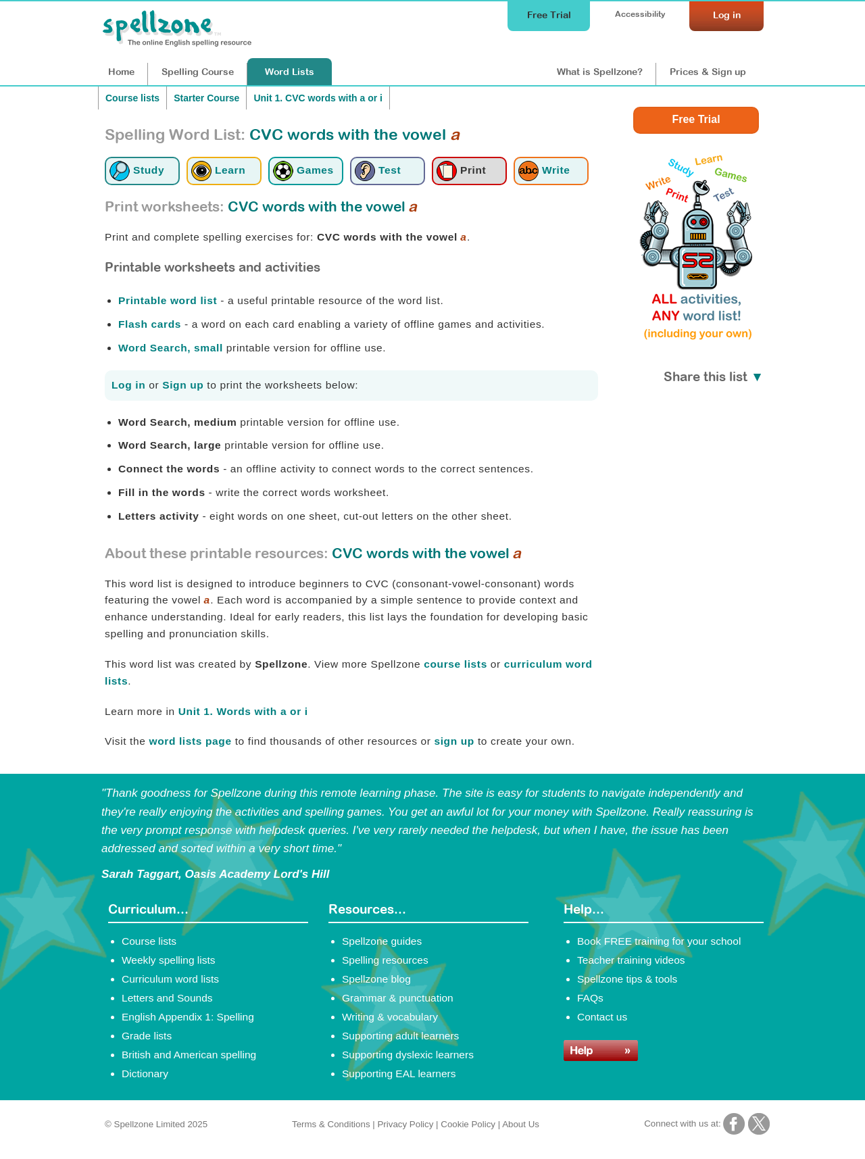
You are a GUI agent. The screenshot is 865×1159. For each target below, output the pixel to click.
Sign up (182, 385)
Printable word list (167, 300)
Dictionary (145, 1073)
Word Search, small (170, 347)
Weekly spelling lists (169, 960)
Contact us (602, 1016)
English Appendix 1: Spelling (188, 1016)
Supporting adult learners (400, 1035)
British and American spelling (189, 1054)
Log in (128, 385)
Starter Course (206, 98)
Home (121, 71)
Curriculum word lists (170, 979)
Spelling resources (385, 960)
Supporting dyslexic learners (408, 1054)
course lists (455, 664)
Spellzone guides (382, 941)
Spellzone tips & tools (627, 979)
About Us (520, 1124)
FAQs (590, 998)
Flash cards (149, 324)
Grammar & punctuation (397, 998)
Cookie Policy (468, 1124)
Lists (289, 71)
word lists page (190, 741)
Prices (708, 71)
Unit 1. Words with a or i (243, 711)
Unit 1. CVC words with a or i (317, 98)
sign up (454, 741)
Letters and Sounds (167, 998)
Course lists (132, 98)
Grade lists (147, 1035)
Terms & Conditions (331, 1124)
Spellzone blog (376, 979)
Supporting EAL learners (398, 1073)
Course (198, 71)
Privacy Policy (405, 1124)
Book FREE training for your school (659, 941)
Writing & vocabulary (390, 1016)
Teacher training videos (631, 960)
